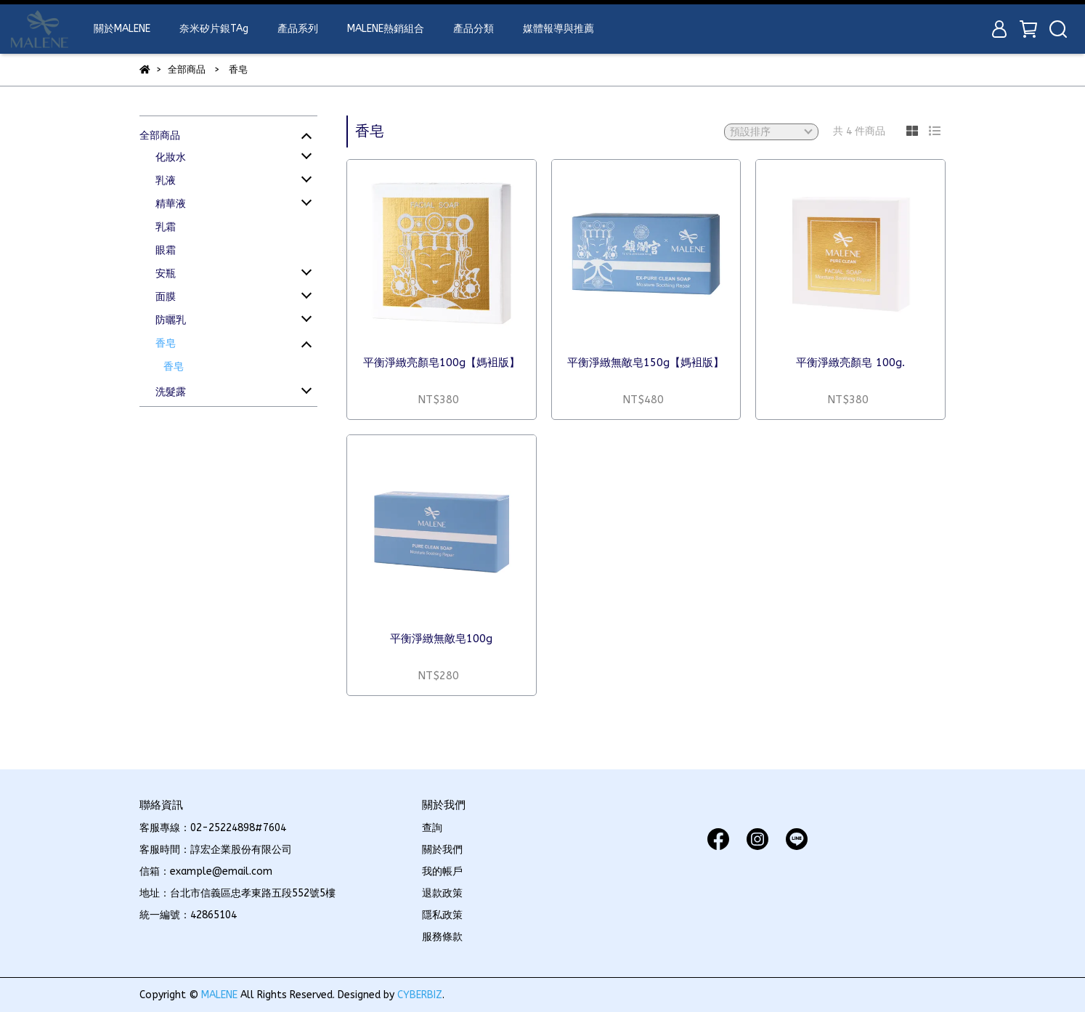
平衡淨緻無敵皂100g (441, 638)
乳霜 (165, 227)
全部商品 (159, 135)
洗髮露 (170, 392)
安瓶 (165, 273)
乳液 (165, 180)
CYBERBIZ (419, 995)
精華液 (170, 204)
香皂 (165, 343)
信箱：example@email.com (205, 871)
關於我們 (442, 849)
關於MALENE (122, 29)
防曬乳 (170, 320)
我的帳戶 (442, 871)
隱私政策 (442, 915)
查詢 (432, 828)
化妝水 (170, 157)
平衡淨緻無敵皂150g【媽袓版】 (645, 362)
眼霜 (165, 250)
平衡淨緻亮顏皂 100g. (850, 362)
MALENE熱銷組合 (385, 29)
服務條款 (442, 937)
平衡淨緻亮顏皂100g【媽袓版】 (441, 362)
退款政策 (442, 893)
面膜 (165, 297)
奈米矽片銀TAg (213, 29)
